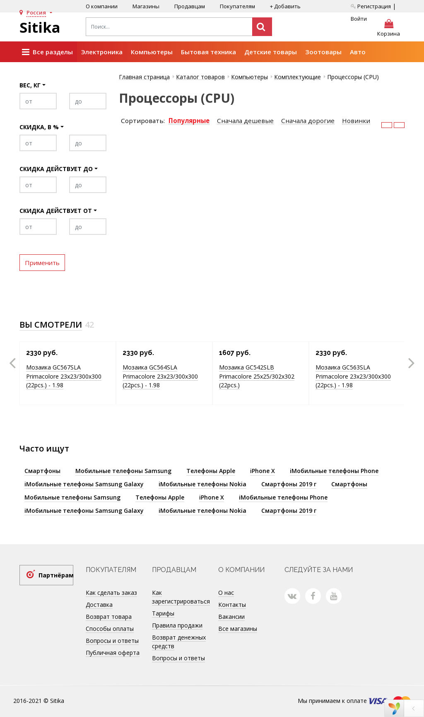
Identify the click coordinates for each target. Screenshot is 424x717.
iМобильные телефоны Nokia (202, 484)
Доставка (99, 604)
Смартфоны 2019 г (288, 484)
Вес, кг (30, 85)
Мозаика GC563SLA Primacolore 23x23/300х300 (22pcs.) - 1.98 (353, 376)
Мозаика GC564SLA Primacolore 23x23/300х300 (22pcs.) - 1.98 (160, 376)
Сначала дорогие (308, 120)
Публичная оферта (113, 653)
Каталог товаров (200, 77)
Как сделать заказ (111, 592)
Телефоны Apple (210, 471)
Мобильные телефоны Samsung (123, 471)
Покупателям (237, 6)
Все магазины (237, 629)
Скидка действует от (55, 211)
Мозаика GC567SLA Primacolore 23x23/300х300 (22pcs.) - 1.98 (63, 376)
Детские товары (270, 52)
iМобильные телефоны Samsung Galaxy (84, 484)
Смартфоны (42, 471)
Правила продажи (177, 625)
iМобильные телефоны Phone (334, 471)
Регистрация (371, 6)
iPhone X (262, 471)
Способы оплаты (110, 629)
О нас (226, 592)
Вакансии (231, 616)
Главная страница (144, 77)
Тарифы (163, 613)
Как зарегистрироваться (181, 597)
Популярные (189, 120)
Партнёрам (56, 575)
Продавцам (189, 6)
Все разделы (47, 52)
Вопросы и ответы (112, 641)
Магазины (145, 6)
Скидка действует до (56, 169)
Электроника (102, 52)
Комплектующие (297, 77)
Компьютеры (152, 52)
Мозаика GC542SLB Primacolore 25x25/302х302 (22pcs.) (256, 376)
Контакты (232, 604)
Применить (42, 262)
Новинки (356, 120)
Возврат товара (109, 616)
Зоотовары (323, 52)
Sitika (39, 27)
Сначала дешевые (245, 120)
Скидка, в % (39, 127)
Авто (358, 52)
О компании (102, 6)
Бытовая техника (208, 52)
